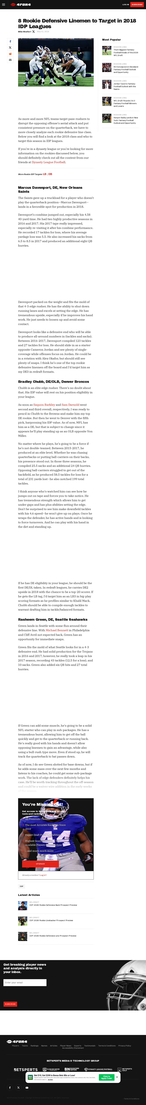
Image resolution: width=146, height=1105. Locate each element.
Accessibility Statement (73, 1048)
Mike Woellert (24, 32)
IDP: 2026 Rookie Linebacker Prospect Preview (51, 921)
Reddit (10, 54)
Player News (65, 1046)
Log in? (43, 875)
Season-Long (120, 47)
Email (10, 60)
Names (44, 1046)
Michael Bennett (57, 630)
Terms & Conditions (107, 1046)
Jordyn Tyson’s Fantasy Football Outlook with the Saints (125, 86)
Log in (125, 4)
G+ (27, 1087)
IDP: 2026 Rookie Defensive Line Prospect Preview (53, 936)
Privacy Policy (124, 1046)
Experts (77, 1046)
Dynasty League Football (48, 162)
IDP (21, 887)
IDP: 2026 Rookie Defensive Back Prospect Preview (53, 905)
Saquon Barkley (44, 405)
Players (15, 1046)
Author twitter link (33, 31)
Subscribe (137, 4)
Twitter (10, 47)
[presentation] (25, 994)
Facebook (10, 41)
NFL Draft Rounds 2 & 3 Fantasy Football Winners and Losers (125, 103)
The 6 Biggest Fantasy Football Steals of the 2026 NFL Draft (126, 52)
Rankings (34, 1046)
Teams (25, 1046)
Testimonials (89, 1046)
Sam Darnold (70, 405)
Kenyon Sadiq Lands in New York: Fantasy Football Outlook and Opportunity (126, 120)
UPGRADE (40, 864)
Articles (53, 1046)
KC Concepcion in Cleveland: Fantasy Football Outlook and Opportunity (126, 69)
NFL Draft (34, 902)
